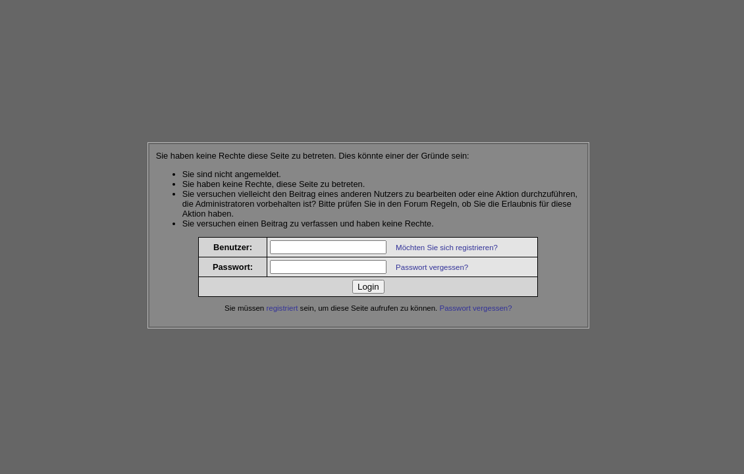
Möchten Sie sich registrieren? (447, 247)
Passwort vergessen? (432, 267)
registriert (282, 308)
